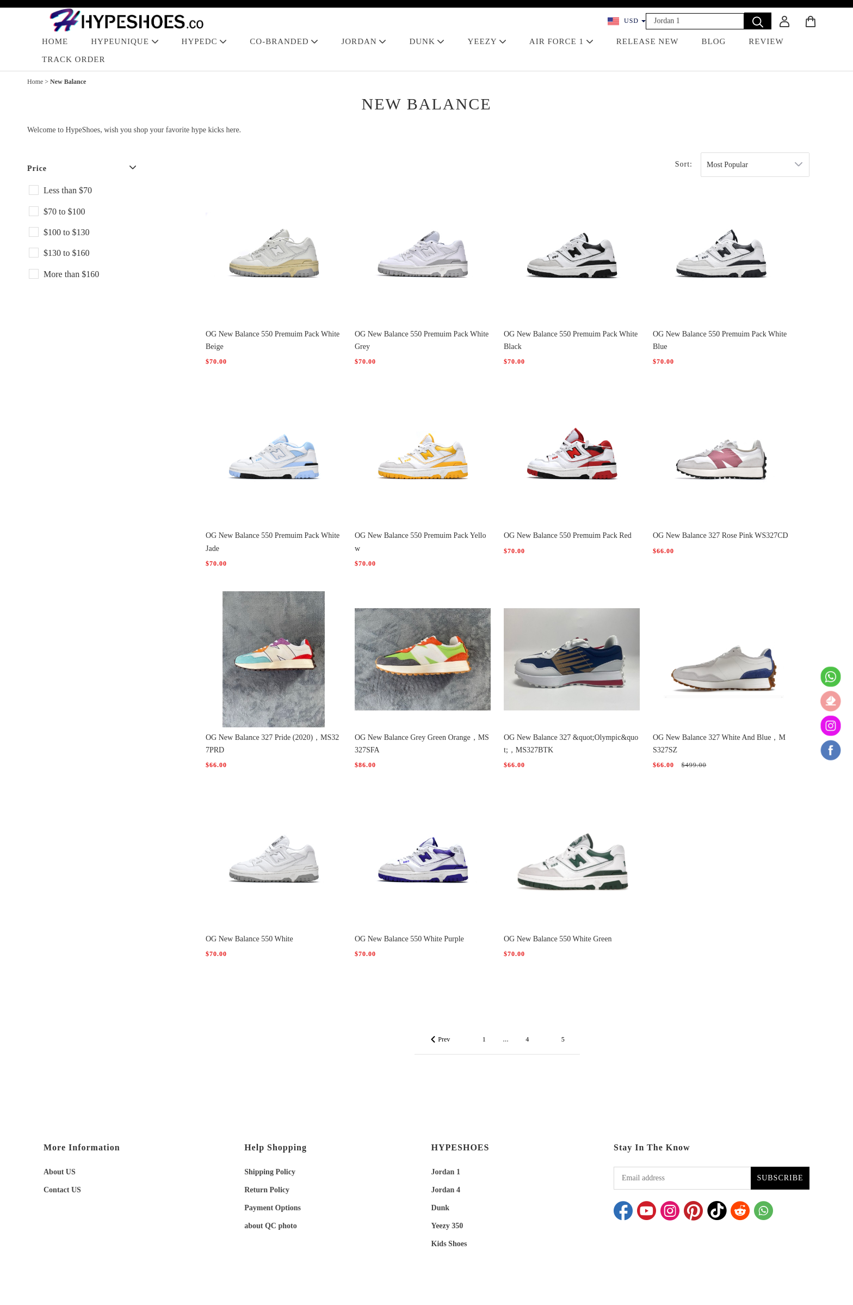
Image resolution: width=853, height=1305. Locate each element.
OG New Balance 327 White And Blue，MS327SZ (719, 743)
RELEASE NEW (647, 41)
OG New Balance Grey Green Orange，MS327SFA (422, 743)
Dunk (440, 1208)
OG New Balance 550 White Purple (409, 939)
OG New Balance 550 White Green (557, 939)
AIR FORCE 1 (561, 41)
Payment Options (272, 1208)
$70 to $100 (64, 211)
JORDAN (363, 41)
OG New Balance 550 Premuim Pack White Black (571, 340)
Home (35, 81)
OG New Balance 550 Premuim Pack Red (568, 535)
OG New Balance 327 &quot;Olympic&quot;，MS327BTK (571, 743)
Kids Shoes (449, 1244)
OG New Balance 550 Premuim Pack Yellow (420, 541)
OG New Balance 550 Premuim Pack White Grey (422, 340)
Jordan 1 (445, 1172)
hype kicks (207, 130)
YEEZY (486, 41)
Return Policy (266, 1190)
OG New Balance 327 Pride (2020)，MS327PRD (272, 743)
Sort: (684, 164)
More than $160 (71, 274)
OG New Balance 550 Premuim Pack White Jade (272, 541)
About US (60, 1172)
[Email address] (682, 1178)
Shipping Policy (269, 1172)
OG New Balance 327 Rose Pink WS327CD (720, 535)
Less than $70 (68, 190)
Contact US (62, 1190)
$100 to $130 (66, 232)
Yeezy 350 (447, 1226)
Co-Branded (284, 41)
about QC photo (270, 1226)
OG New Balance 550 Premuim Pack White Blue (720, 340)
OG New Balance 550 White (249, 939)
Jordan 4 (445, 1190)
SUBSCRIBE (780, 1178)
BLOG (714, 41)
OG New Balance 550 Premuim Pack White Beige (272, 340)
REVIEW (766, 41)
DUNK (426, 41)
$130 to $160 (66, 253)
